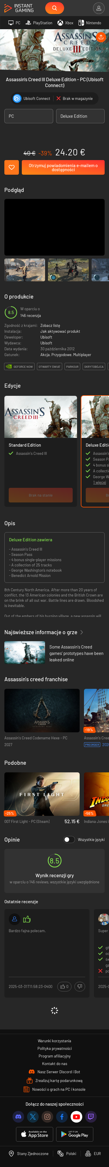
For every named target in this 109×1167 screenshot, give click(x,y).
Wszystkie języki (84, 839)
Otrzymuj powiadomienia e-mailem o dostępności (63, 167)
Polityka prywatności (54, 1048)
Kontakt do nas (54, 1063)
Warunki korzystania (54, 1040)
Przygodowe (61, 354)
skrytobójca (93, 366)
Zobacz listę (50, 325)
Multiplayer (82, 354)
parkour (72, 366)
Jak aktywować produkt (60, 331)
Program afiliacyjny (55, 1056)
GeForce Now (23, 366)
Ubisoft (46, 337)
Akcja (45, 354)
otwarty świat (49, 366)
